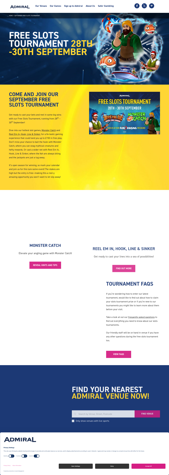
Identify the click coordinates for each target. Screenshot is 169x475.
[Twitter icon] (144, 5)
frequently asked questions (141, 317)
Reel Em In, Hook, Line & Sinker (24, 134)
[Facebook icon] (137, 5)
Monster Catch (49, 130)
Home (11, 16)
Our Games (55, 5)
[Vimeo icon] (151, 5)
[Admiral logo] (20, 7)
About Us (90, 5)
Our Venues (41, 5)
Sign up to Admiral (73, 5)
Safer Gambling (106, 5)
